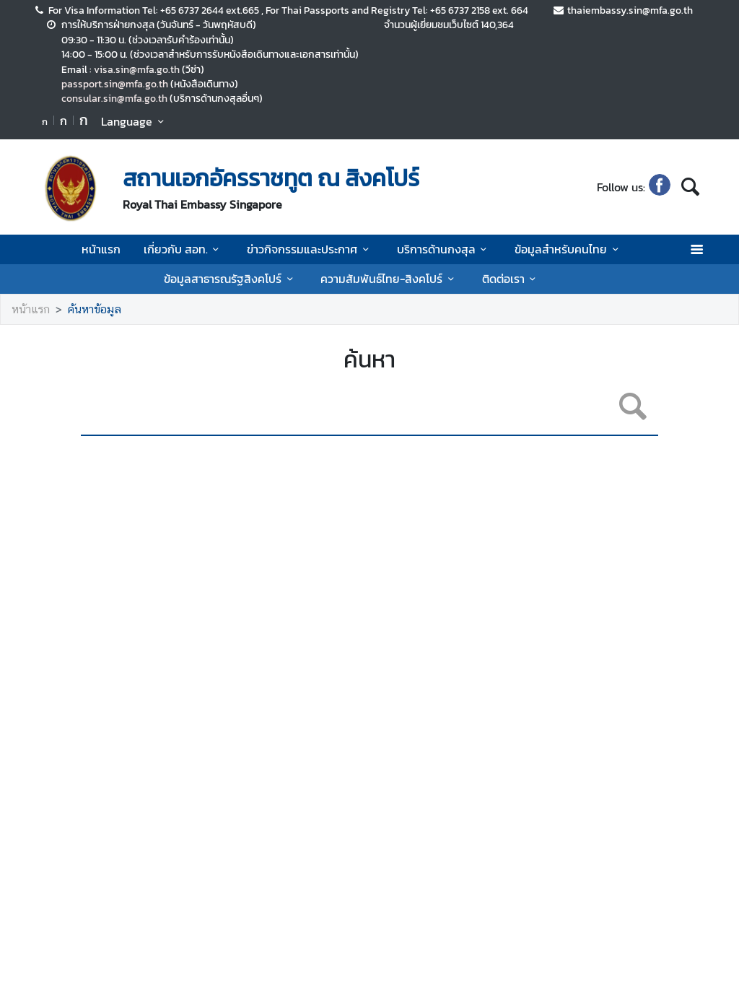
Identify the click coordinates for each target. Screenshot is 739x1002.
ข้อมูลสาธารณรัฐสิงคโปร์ (230, 278)
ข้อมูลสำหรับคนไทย (569, 249)
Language (134, 121)
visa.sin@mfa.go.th (137, 69)
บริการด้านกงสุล (444, 249)
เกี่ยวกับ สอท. (184, 249)
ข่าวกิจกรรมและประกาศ (310, 249)
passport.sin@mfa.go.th (114, 84)
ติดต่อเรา (511, 278)
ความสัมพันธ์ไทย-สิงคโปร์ (389, 278)
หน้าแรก (101, 249)
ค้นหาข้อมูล (94, 309)
